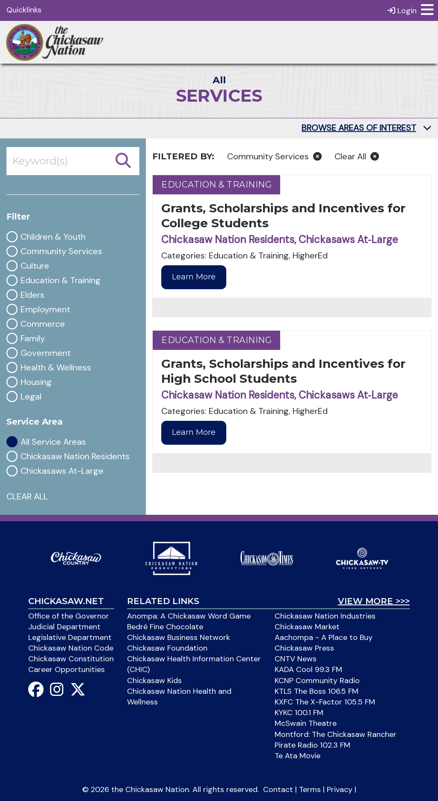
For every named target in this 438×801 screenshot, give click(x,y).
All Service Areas (53, 442)
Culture (35, 266)
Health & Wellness (56, 367)
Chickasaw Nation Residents (75, 456)
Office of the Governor (68, 616)
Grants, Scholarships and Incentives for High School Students (283, 371)
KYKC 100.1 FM (299, 712)
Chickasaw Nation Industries (325, 616)
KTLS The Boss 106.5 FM (316, 691)
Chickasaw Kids (154, 680)
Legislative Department (70, 637)
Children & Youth (53, 237)
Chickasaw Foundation (167, 648)
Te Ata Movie (297, 756)
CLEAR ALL (27, 496)
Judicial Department (64, 627)
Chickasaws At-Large (62, 471)
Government (46, 353)
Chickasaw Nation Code (70, 648)
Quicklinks (23, 10)
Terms (310, 789)
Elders (32, 295)
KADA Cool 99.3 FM (308, 669)
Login (402, 10)
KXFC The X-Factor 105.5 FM (325, 702)
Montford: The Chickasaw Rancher (336, 734)
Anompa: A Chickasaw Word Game (189, 616)
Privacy (339, 789)
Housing (36, 382)
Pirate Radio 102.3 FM (312, 745)
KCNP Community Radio (317, 680)
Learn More (194, 277)
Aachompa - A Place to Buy (324, 637)
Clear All (356, 156)
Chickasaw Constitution (71, 659)
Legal (31, 396)
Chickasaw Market (307, 627)
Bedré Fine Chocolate (165, 627)
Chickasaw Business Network (178, 637)
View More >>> (374, 601)
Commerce (43, 324)
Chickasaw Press (304, 648)
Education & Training (61, 280)
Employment (45, 309)
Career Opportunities (66, 669)
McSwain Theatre (306, 723)
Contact (278, 789)
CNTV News (296, 659)
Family (33, 338)
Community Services (61, 251)
